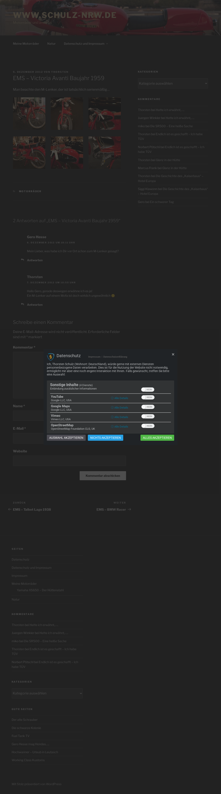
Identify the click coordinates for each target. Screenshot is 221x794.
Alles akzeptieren (157, 437)
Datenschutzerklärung (115, 356)
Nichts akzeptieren (105, 437)
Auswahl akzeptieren (66, 437)
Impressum (94, 356)
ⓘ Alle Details (119, 398)
